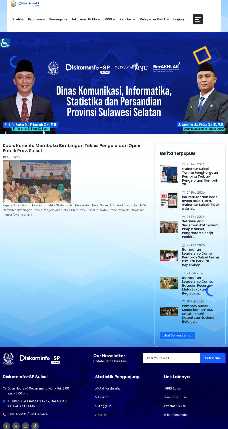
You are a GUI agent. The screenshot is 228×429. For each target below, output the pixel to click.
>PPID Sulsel (172, 388)
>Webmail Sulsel (175, 406)
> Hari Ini (101, 415)
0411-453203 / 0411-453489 (28, 414)
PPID (108, 19)
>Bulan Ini (102, 397)
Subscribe (213, 358)
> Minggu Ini (103, 406)
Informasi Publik (84, 19)
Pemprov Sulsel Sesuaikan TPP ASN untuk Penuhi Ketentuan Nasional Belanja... (198, 314)
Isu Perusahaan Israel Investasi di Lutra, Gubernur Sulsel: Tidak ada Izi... (201, 203)
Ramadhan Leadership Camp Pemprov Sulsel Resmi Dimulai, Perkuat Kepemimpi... (200, 257)
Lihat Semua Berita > (178, 335)
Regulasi (125, 19)
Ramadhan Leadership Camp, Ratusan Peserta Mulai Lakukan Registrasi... (197, 285)
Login (177, 19)
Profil (16, 19)
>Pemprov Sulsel (175, 397)
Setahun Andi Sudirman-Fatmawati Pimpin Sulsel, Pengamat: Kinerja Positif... (200, 229)
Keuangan (57, 19)
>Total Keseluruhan (108, 388)
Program (35, 19)
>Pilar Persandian (176, 415)
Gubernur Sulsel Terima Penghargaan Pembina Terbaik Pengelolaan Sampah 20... (200, 177)
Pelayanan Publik (153, 19)
